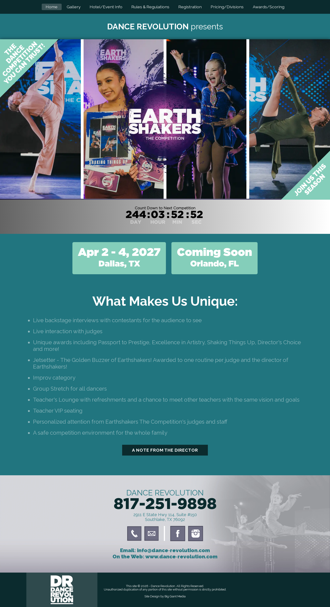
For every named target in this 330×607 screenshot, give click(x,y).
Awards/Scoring (268, 6)
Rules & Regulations (150, 6)
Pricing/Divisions (227, 6)
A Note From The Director (165, 450)
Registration (190, 6)
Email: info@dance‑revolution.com (165, 550)
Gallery (74, 6)
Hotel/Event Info (106, 6)
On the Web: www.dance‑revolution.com (165, 556)
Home (52, 6)
